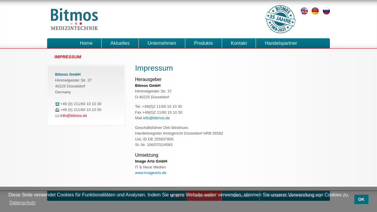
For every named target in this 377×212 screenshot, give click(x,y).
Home (86, 43)
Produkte (203, 43)
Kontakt (239, 43)
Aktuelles (120, 43)
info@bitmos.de (156, 118)
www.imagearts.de (150, 172)
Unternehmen (162, 43)
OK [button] (361, 199)
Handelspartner (281, 43)
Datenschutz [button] (22, 202)
